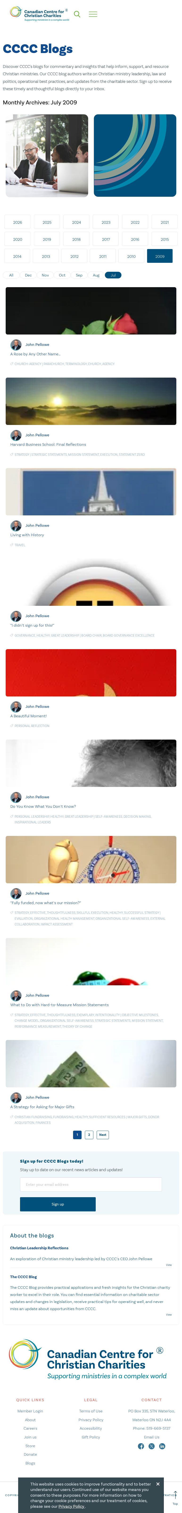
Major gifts (137, 1117)
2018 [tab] (76, 239)
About (30, 1419)
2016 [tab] (135, 239)
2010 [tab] (131, 256)
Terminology (76, 364)
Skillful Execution (92, 913)
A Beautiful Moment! (28, 716)
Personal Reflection (32, 726)
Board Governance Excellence (129, 636)
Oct (62, 275)
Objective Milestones (140, 1015)
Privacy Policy (91, 1419)
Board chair (91, 636)
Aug (96, 275)
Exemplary (85, 1015)
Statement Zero (132, 455)
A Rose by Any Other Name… (35, 354)
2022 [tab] (135, 222)
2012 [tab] (74, 256)
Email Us (151, 1437)
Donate (30, 1454)
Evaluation (24, 919)
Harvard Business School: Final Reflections (48, 444)
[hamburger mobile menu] (93, 14)
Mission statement (83, 455)
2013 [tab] (46, 256)
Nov (45, 275)
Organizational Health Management (64, 919)
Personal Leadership (32, 817)
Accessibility (91, 1428)
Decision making (137, 817)
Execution (109, 455)
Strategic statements (49, 455)
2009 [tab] (160, 256)
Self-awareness (108, 817)
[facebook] (141, 1445)
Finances (43, 1123)
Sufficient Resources (107, 1117)
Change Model (27, 1021)
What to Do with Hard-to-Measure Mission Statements (59, 1004)
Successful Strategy (141, 913)
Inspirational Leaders (33, 822)
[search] (77, 14)
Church (94, 364)
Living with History (27, 534)
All (11, 275)
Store (30, 1445)
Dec (28, 275)
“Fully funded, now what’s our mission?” (45, 902)
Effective (38, 913)
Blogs (30, 1463)
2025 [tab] (47, 222)
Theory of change (77, 1027)
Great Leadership (65, 636)
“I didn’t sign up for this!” (32, 625)
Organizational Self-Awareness (122, 919)
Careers (30, 1428)
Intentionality (107, 1015)
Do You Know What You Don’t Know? (43, 806)
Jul (113, 275)
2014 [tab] (17, 256)
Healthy (43, 636)
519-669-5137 (158, 1428)
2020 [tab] (17, 239)
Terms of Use (91, 1411)
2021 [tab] (165, 222)
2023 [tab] (106, 222)
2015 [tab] (165, 239)
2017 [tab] (106, 239)
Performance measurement (38, 1027)
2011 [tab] (103, 256)
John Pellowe (37, 344)
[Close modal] (158, 1483)
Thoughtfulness (61, 913)
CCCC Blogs (38, 49)
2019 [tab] (47, 239)
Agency (108, 364)
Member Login (30, 1411)
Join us (30, 1437)
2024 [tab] (76, 222)
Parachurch (54, 364)
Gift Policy (91, 1437)
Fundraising (63, 1117)
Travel (20, 545)
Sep (79, 275)
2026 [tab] (17, 222)
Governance (25, 636)
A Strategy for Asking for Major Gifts (42, 1106)
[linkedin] (162, 1445)
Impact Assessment (57, 924)
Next (102, 1135)
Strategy (22, 455)
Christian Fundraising (33, 1117)
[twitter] (152, 1445)
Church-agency (28, 364)
